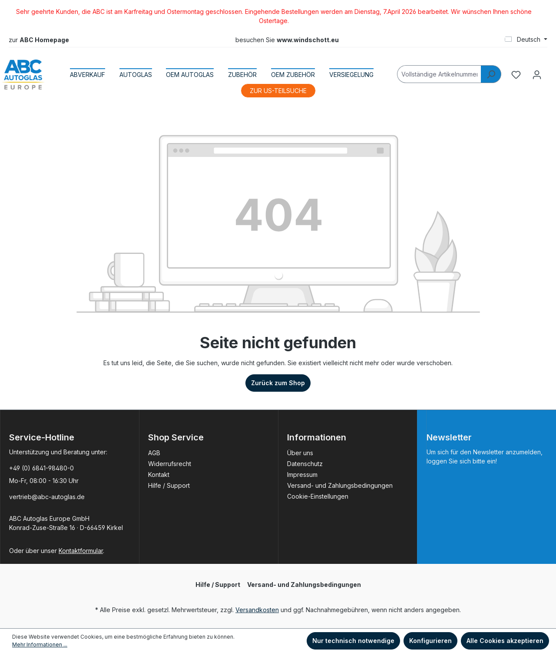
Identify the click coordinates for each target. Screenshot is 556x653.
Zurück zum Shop (278, 382)
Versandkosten (257, 609)
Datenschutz (305, 463)
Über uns (300, 452)
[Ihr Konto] (536, 74)
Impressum (302, 474)
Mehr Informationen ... (39, 644)
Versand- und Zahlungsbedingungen (340, 485)
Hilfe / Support (169, 485)
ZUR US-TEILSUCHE (278, 90)
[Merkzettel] (516, 74)
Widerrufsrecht (169, 463)
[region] (278, 16)
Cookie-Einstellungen (317, 496)
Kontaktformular (81, 550)
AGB (154, 452)
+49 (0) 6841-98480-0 (41, 468)
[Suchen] (491, 74)
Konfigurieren (430, 640)
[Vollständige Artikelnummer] (439, 74)
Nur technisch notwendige (353, 640)
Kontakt (158, 474)
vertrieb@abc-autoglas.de (47, 496)
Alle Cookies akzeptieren (505, 640)
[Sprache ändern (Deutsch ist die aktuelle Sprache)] (526, 39)
